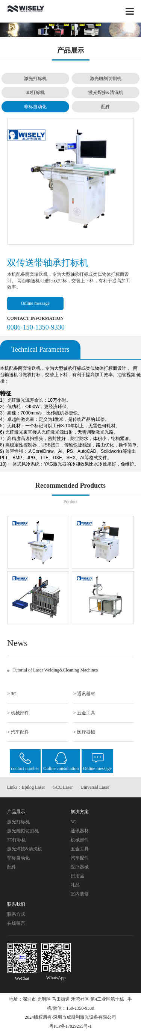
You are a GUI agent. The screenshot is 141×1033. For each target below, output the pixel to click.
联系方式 (16, 914)
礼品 (75, 885)
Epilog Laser (33, 787)
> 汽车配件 (18, 732)
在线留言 (16, 923)
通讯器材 (80, 830)
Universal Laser (94, 787)
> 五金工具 (84, 712)
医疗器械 (80, 867)
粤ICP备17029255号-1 (70, 1026)
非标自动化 (35, 106)
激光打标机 (35, 78)
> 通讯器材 (84, 693)
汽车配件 (80, 858)
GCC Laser (63, 787)
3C (73, 821)
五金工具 (80, 849)
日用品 (77, 876)
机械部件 (80, 839)
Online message (35, 303)
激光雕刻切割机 (105, 78)
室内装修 (80, 894)
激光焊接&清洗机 (105, 92)
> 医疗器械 (84, 732)
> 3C (11, 693)
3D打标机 (35, 92)
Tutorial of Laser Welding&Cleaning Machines (55, 670)
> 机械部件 (18, 712)
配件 (105, 106)
